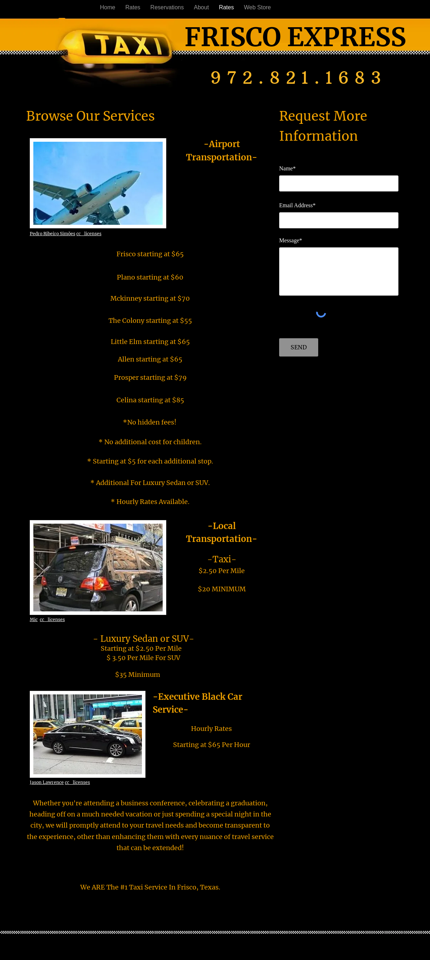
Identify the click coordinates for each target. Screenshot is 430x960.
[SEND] (298, 347)
